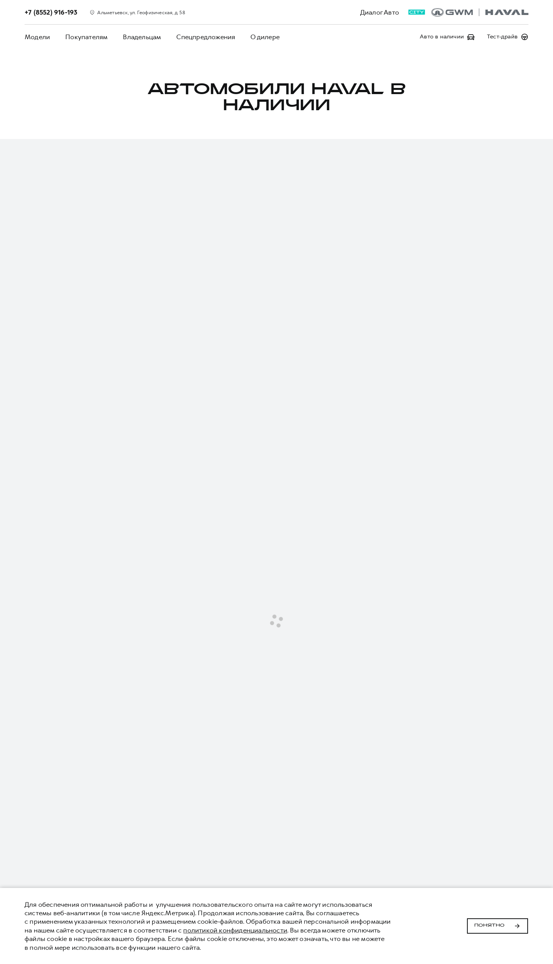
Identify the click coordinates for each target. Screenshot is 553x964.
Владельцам (142, 37)
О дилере (265, 37)
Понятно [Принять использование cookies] (497, 926)
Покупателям (86, 37)
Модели (37, 37)
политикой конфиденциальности (235, 930)
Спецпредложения (205, 37)
